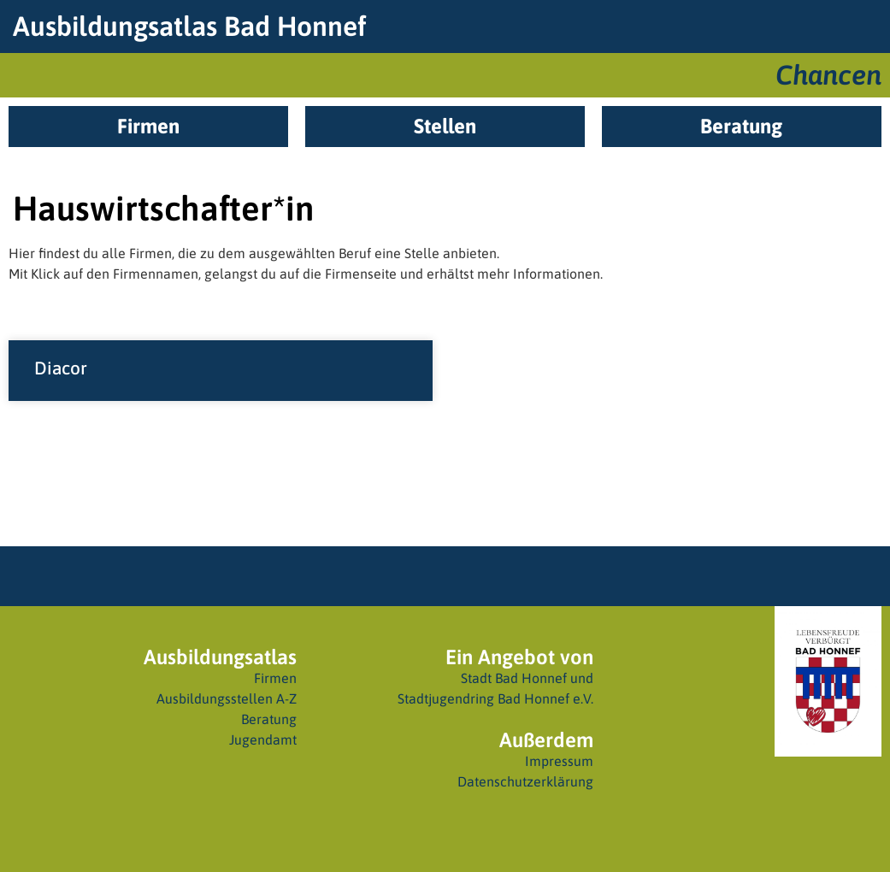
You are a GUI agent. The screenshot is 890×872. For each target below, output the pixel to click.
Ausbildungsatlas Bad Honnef (189, 26)
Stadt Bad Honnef (514, 678)
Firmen (275, 678)
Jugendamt (263, 739)
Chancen (828, 75)
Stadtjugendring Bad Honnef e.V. (495, 698)
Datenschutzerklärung (525, 781)
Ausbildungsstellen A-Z (226, 698)
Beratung (269, 719)
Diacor (60, 367)
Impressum (559, 761)
